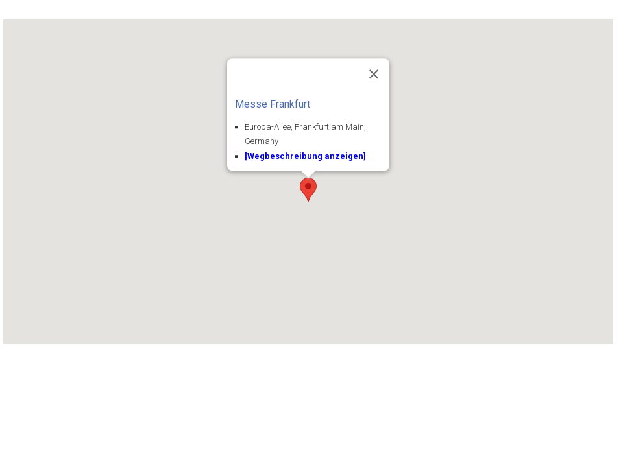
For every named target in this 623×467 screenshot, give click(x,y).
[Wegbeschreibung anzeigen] (305, 157)
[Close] (373, 74)
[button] (308, 190)
